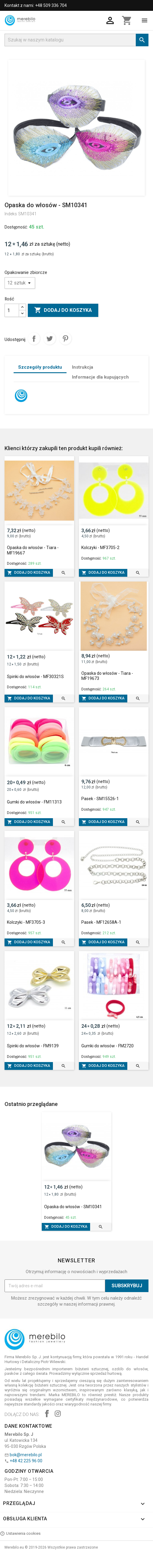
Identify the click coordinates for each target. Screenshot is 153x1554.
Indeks (11, 213)
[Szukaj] (76, 40)
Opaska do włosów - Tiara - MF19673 (107, 676)
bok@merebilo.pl (26, 1454)
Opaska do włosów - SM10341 (73, 1206)
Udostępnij (34, 339)
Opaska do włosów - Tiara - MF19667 (33, 550)
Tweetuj (50, 339)
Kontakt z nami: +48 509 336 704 (36, 5)
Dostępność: (16, 227)
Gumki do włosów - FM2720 (107, 1045)
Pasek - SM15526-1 (100, 798)
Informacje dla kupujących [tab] (100, 377)
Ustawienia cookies (20, 1533)
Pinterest (65, 339)
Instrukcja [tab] (82, 367)
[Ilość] (12, 310)
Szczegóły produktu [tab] (40, 367)
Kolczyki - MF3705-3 (26, 922)
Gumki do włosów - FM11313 (34, 802)
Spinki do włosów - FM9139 (33, 1045)
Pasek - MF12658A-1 (101, 922)
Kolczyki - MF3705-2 (100, 547)
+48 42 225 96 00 (26, 1460)
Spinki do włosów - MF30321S (35, 676)
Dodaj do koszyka (63, 310)
